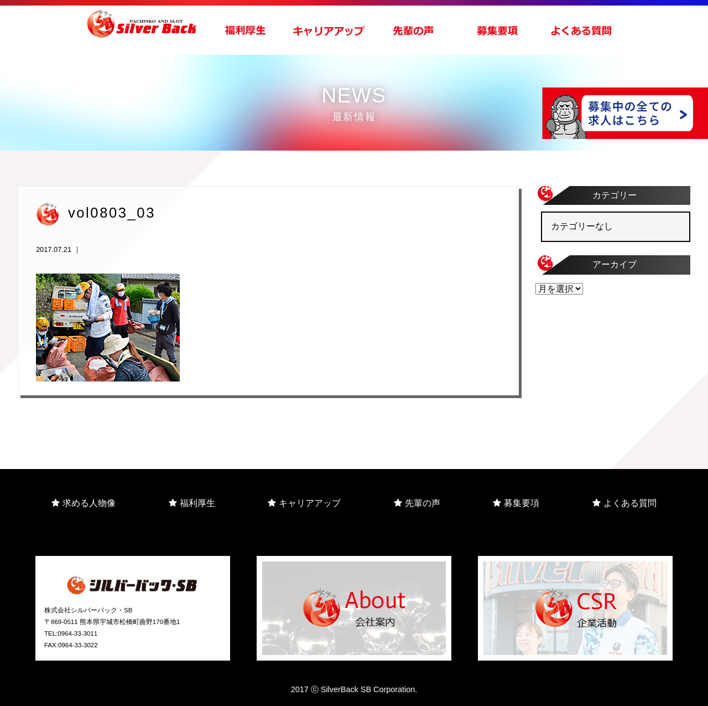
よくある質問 (624, 503)
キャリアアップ (304, 503)
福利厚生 (192, 503)
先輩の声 (417, 503)
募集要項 (516, 503)
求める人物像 (83, 503)
